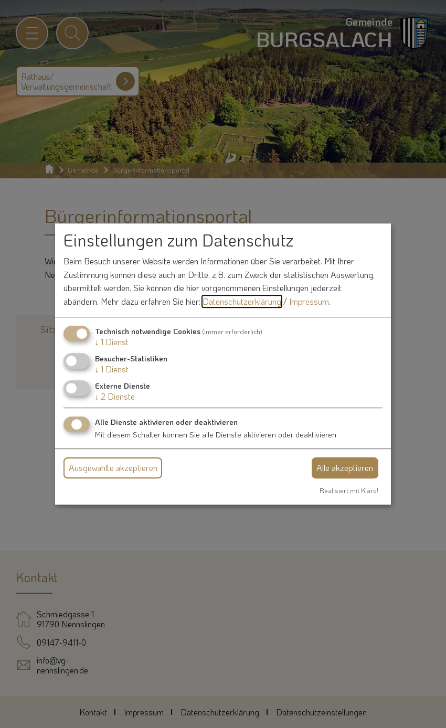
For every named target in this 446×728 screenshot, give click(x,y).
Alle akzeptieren (344, 467)
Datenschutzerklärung (242, 301)
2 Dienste (115, 396)
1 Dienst (112, 341)
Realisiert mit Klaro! (349, 490)
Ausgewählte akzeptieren (113, 467)
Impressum (309, 301)
